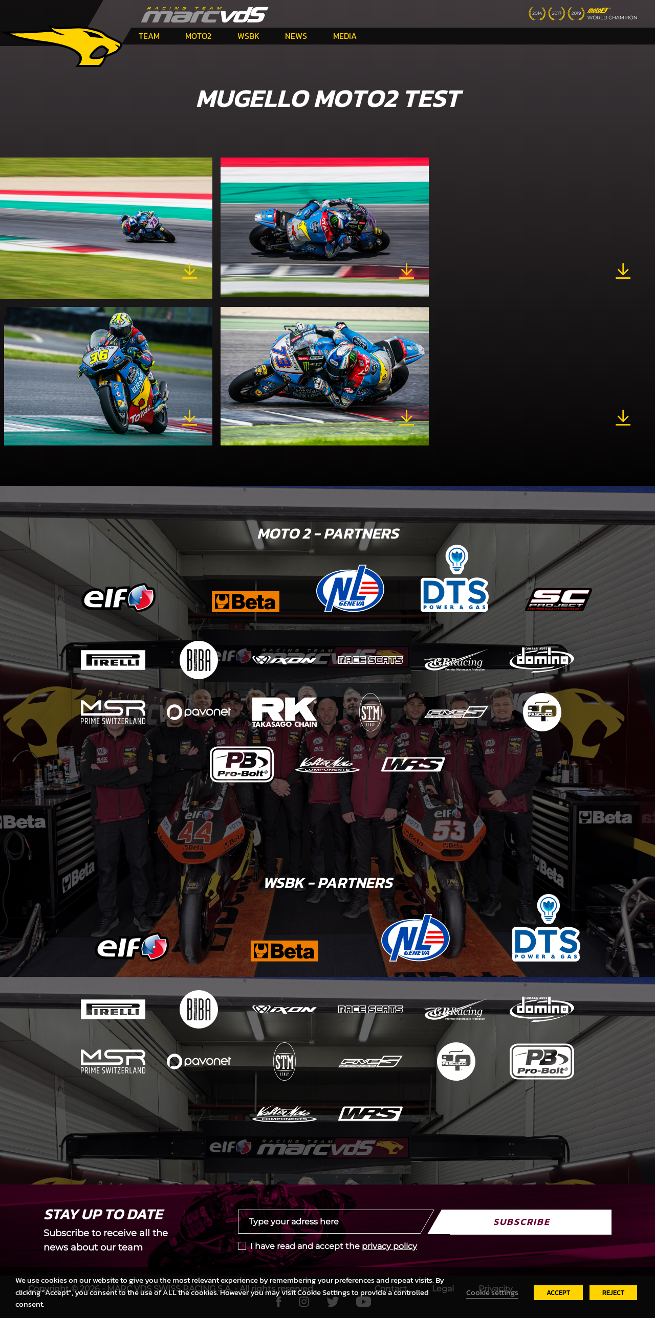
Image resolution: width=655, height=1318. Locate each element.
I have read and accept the (333, 1246)
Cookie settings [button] (492, 1292)
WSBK (248, 36)
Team (149, 36)
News (296, 36)
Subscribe (521, 1221)
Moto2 (198, 36)
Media (345, 36)
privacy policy (389, 1246)
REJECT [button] (613, 1293)
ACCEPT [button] (558, 1293)
